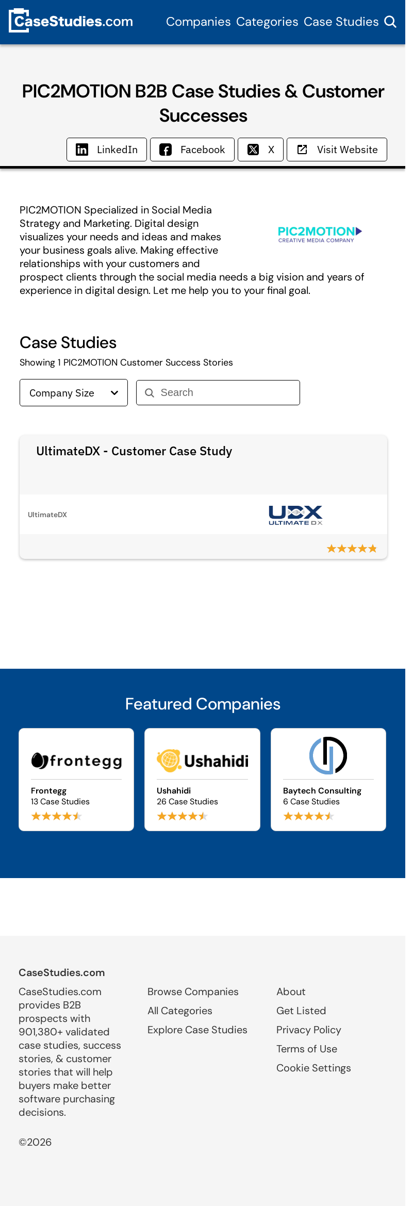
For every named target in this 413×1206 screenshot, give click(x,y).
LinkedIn (107, 149)
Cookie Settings (313, 1068)
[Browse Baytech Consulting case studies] (328, 779)
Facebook (192, 149)
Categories (267, 21)
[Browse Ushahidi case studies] (202, 779)
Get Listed (301, 1010)
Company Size (73, 393)
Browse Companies (193, 991)
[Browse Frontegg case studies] (76, 779)
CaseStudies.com (62, 972)
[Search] (226, 393)
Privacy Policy (308, 1029)
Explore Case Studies (197, 1029)
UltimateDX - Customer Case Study (134, 450)
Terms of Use (306, 1048)
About (291, 991)
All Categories (179, 1010)
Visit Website (337, 149)
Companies (198, 21)
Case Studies (341, 21)
